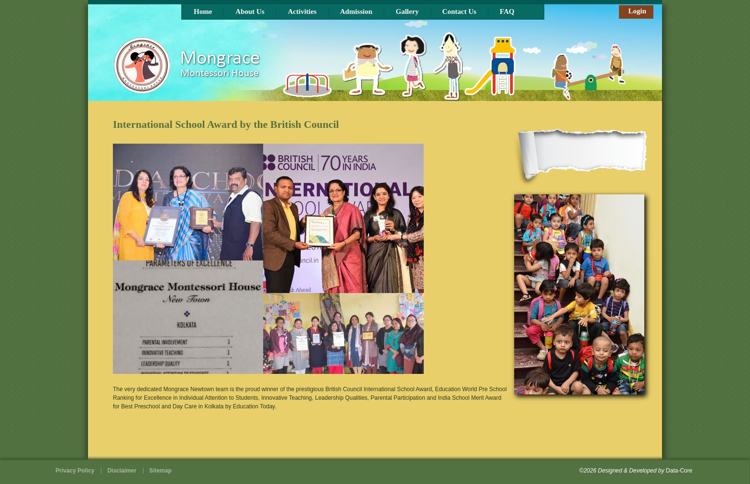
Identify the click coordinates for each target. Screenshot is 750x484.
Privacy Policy (74, 470)
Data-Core (679, 470)
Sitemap (160, 470)
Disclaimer (121, 470)
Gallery (407, 11)
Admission (356, 11)
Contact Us (459, 11)
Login (637, 11)
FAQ (507, 11)
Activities (302, 11)
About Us (249, 11)
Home (203, 11)
